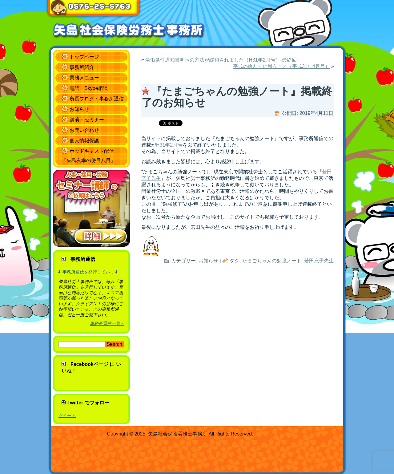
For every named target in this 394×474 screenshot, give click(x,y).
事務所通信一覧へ (107, 323)
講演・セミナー (87, 119)
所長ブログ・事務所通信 (97, 98)
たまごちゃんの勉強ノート (271, 260)
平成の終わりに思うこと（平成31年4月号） (281, 66)
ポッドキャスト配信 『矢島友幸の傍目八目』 (89, 155)
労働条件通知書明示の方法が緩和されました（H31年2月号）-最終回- (221, 60)
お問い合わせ (84, 130)
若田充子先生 (319, 260)
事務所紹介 (82, 67)
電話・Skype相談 (89, 88)
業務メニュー (84, 77)
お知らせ (79, 109)
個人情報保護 (84, 140)
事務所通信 (82, 259)
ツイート (67, 415)
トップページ (84, 56)
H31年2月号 (169, 145)
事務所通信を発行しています (90, 271)
